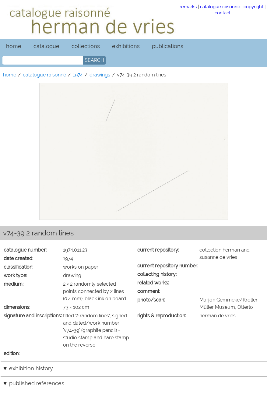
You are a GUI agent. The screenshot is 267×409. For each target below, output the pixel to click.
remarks (188, 6)
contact (222, 12)
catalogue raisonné (220, 6)
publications (167, 46)
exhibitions (126, 46)
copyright (253, 6)
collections (86, 46)
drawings (100, 75)
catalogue (46, 46)
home (13, 46)
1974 (78, 75)
